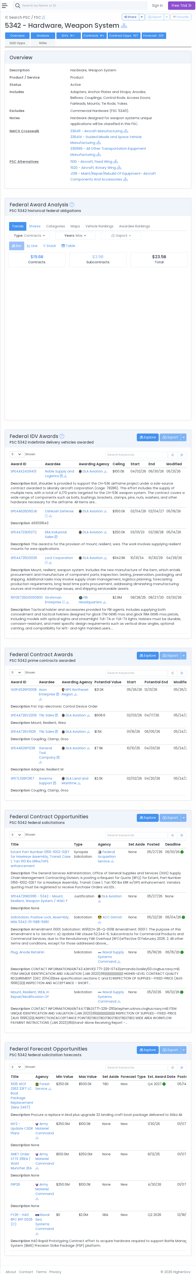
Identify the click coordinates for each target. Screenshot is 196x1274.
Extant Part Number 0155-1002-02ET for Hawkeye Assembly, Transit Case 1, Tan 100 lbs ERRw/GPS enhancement (41, 859)
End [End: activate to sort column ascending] (151, 464)
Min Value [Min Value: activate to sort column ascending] (64, 1076)
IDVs (68, 36)
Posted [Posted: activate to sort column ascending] (153, 844)
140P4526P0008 (24, 689)
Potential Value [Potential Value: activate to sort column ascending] (107, 682)
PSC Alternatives (24, 161)
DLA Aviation (93, 471)
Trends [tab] (18, 226)
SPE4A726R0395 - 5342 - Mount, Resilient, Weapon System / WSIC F (39, 898)
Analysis (43, 36)
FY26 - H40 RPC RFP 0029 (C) (21, 1219)
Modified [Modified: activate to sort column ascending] (174, 464)
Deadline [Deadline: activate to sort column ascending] (172, 844)
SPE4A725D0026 (24, 557)
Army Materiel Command (44, 1128)
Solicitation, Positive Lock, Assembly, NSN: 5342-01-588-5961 (40, 919)
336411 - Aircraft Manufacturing (97, 131)
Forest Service (42, 1086)
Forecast (153, 36)
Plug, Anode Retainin (27, 952)
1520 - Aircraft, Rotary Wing (93, 167)
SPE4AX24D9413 (23, 471)
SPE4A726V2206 (24, 715)
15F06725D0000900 (27, 597)
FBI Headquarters (90, 599)
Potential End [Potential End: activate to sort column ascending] (156, 682)
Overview (17, 36)
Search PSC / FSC (23, 17)
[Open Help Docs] (43, 17)
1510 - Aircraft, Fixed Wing (91, 161)
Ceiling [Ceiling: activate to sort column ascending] (119, 464)
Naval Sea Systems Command (44, 1221)
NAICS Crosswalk (24, 131)
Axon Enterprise (47, 692)
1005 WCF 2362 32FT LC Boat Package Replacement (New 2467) (22, 1096)
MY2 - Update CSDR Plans (22, 1128)
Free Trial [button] (182, 5)
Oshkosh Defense (59, 511)
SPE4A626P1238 (23, 748)
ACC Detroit (112, 917)
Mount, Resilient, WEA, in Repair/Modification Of (30, 994)
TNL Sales (46, 715)
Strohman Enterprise (53, 599)
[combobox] (83, 5)
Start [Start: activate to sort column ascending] (135, 464)
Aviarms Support (45, 780)
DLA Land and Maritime (75, 780)
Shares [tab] (35, 226)
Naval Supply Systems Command (111, 957)
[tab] (16, 246)
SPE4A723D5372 (24, 532)
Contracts (94, 36)
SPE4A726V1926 (23, 731)
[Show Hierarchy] (124, 25)
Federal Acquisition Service (107, 857)
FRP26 (15, 1184)
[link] (181, 455)
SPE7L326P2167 (22, 778)
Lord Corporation (59, 557)
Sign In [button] (157, 5)
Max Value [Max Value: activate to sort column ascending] (87, 1076)
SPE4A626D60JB (24, 511)
